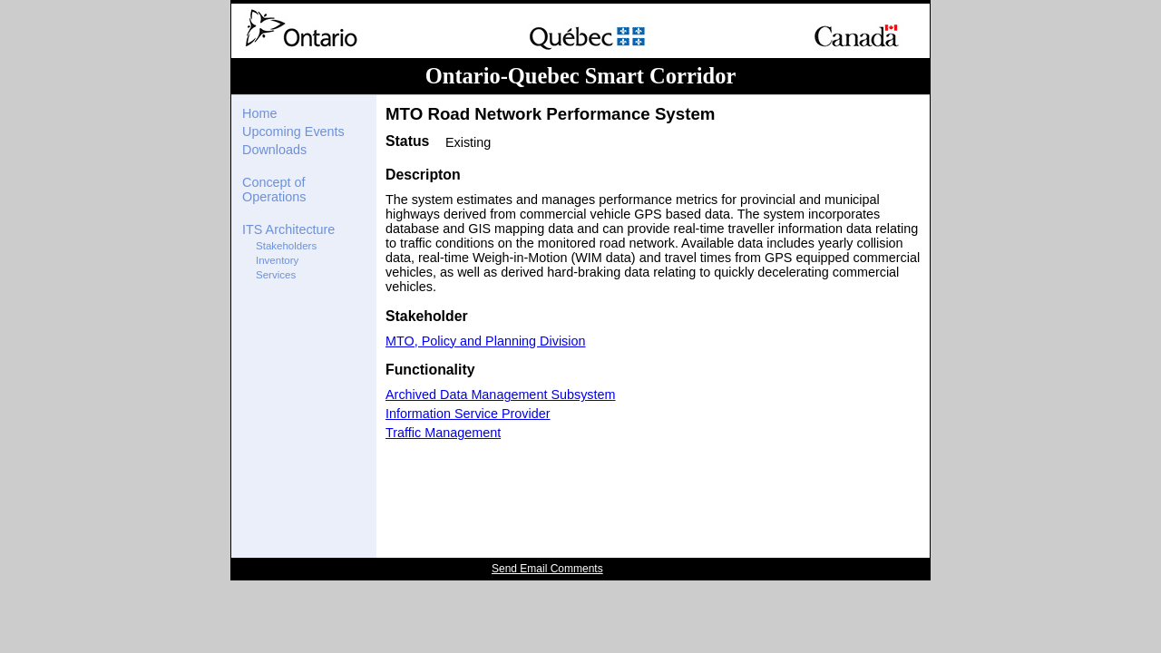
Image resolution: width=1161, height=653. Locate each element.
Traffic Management (443, 432)
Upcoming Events (293, 131)
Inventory (277, 260)
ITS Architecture (288, 229)
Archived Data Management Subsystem (500, 394)
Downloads (274, 149)
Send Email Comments (547, 568)
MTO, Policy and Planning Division (485, 341)
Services (276, 274)
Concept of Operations (274, 189)
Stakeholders (286, 245)
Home (259, 113)
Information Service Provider (468, 413)
